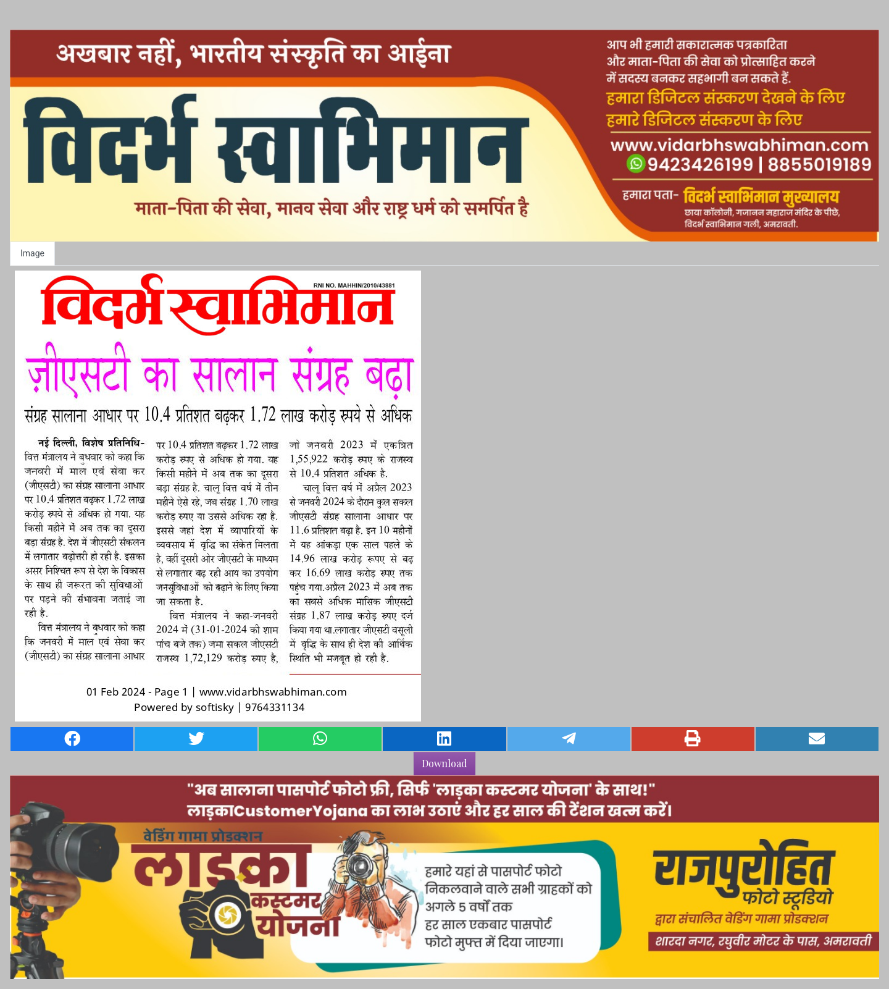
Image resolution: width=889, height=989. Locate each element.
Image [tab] (32, 253)
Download (444, 763)
